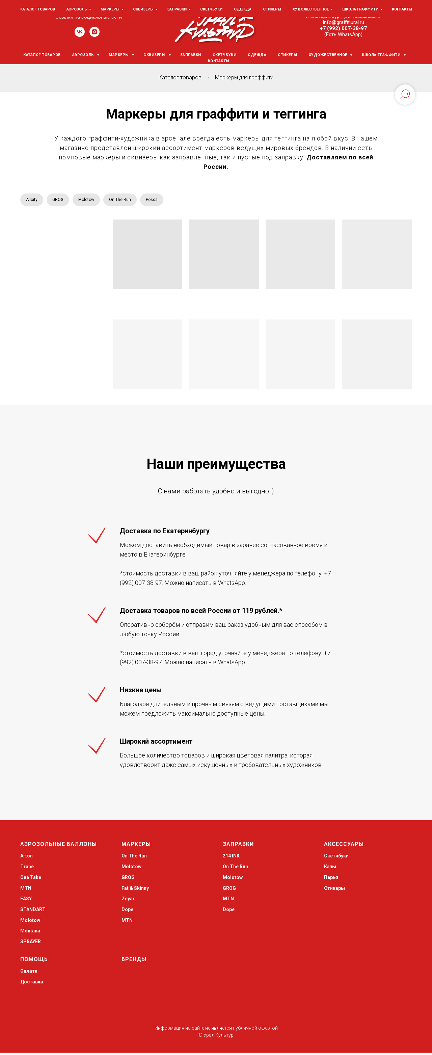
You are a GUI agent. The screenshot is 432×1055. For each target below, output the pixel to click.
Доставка (31, 984)
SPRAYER (30, 944)
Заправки (190, 55)
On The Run (131, 200)
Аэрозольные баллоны (58, 846)
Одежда (257, 55)
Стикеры (287, 55)
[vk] (80, 35)
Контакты (219, 61)
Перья (331, 879)
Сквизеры (155, 55)
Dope (127, 912)
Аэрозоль (84, 55)
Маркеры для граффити (244, 77)
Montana (30, 933)
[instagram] (94, 35)
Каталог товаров (42, 55)
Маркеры (119, 55)
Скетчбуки (225, 55)
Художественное (329, 55)
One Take (30, 879)
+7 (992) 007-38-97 (343, 28)
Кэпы (330, 869)
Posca (166, 200)
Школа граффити (382, 55)
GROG (62, 200)
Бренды (134, 961)
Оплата (28, 973)
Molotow (93, 200)
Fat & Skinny (135, 890)
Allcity (33, 200)
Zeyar (128, 901)
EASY (26, 901)
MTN (25, 890)
